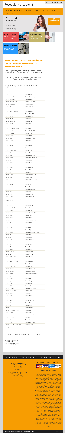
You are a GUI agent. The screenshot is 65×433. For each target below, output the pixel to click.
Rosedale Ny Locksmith (19, 4)
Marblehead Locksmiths (11, 345)
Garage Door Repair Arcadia (12, 343)
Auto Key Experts (49, 10)
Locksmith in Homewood (11, 340)
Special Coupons (32, 10)
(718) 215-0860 (55, 2)
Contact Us (9, 13)
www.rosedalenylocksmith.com (18, 376)
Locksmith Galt (9, 341)
